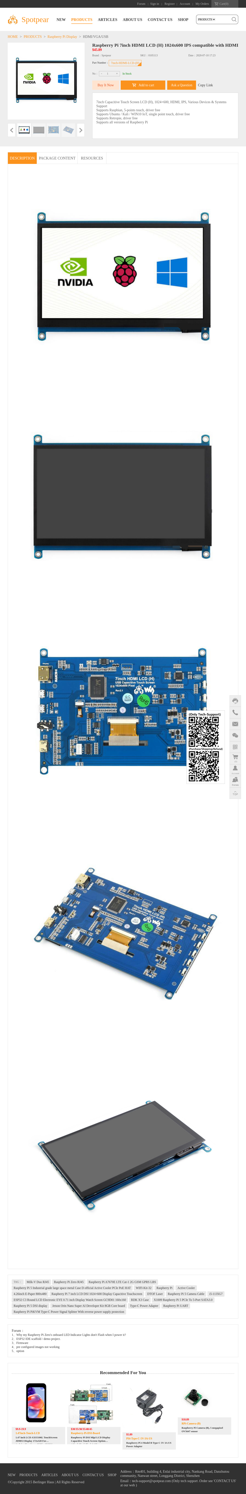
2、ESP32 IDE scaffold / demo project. (36, 1338)
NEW (61, 19)
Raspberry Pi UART (175, 1305)
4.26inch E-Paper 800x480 (30, 1294)
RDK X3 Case (140, 1299)
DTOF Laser (155, 1294)
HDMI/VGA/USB (95, 37)
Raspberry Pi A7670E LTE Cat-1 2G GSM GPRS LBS (122, 1282)
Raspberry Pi (164, 1288)
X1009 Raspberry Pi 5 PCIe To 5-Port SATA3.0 (183, 1299)
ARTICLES (107, 19)
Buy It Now (106, 85)
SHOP (183, 19)
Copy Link (205, 85)
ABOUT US (132, 19)
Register (170, 3)
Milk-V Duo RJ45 (38, 1282)
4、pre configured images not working (36, 1347)
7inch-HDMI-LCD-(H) (125, 63)
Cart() (223, 3)
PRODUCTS (81, 19)
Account (185, 3)
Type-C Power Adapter (144, 1305)
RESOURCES (92, 158)
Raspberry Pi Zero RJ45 (69, 1282)
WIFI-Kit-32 (143, 1288)
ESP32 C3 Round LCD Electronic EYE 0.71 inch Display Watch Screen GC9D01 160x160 (70, 1299)
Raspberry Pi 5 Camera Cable (186, 1294)
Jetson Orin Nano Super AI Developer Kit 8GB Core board (88, 1305)
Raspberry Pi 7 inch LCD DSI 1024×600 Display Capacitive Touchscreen (97, 1294)
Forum (141, 3)
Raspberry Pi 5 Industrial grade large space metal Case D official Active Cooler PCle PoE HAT (72, 1288)
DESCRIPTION (22, 158)
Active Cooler (186, 1288)
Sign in (154, 3)
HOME (13, 37)
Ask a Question (181, 85)
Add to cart (146, 85)
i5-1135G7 (216, 1294)
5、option (18, 1351)
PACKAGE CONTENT (57, 158)
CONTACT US (160, 19)
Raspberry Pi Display (62, 37)
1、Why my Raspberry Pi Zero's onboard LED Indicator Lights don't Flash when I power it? (69, 1334)
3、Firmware (20, 1343)
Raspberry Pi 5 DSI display (30, 1305)
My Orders (202, 3)
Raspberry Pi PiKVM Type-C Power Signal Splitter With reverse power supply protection (69, 1311)
